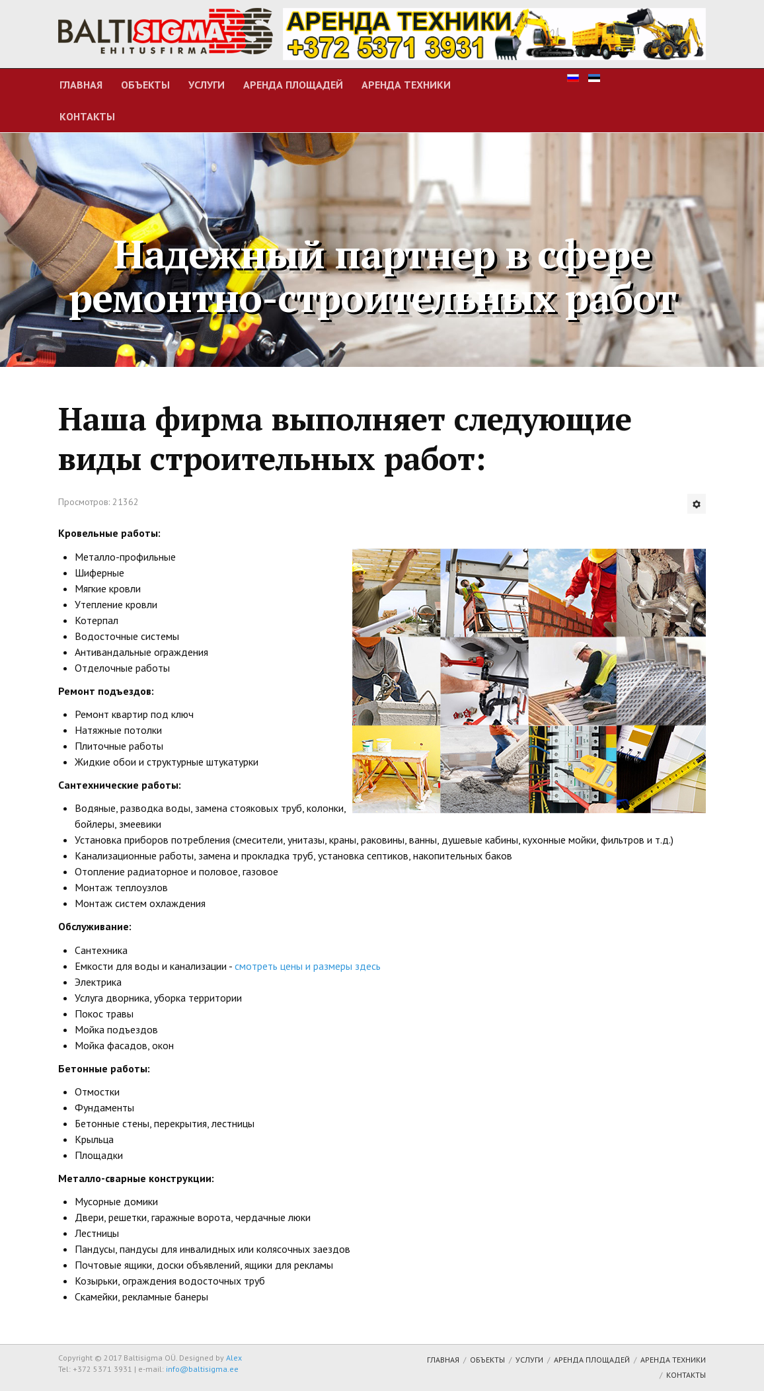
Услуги (206, 84)
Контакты (87, 116)
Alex (234, 1358)
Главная (80, 84)
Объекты (145, 84)
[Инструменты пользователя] (696, 504)
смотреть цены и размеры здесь (306, 966)
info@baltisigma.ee (202, 1369)
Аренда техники (406, 84)
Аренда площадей (293, 84)
